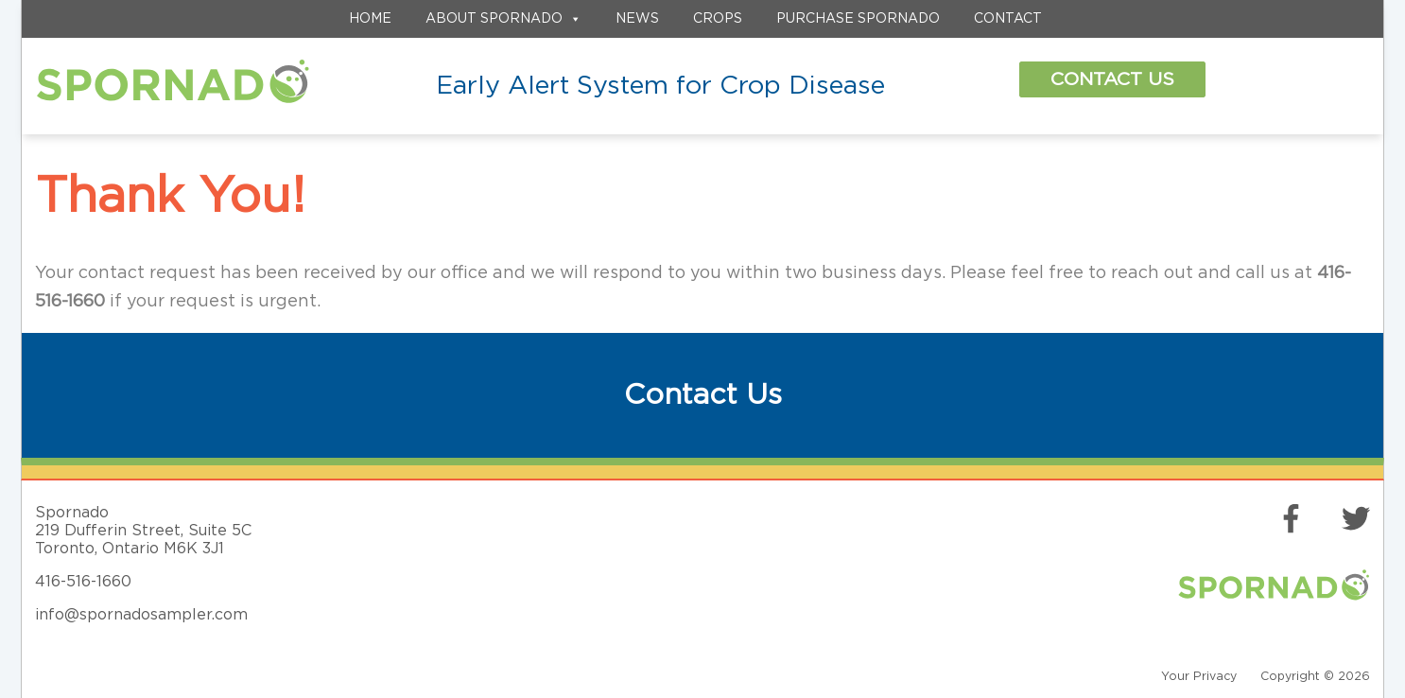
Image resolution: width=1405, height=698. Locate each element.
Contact (1008, 19)
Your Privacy (1199, 676)
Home (370, 19)
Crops (717, 19)
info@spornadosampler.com (141, 614)
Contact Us (1112, 79)
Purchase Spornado (858, 19)
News (637, 19)
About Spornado (503, 19)
